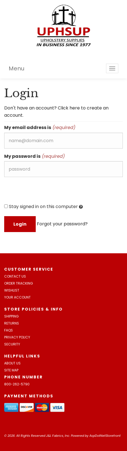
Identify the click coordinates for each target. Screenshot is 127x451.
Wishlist (11, 290)
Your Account (17, 297)
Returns (11, 323)
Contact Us (15, 276)
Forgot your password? (62, 224)
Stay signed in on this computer (43, 206)
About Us (12, 363)
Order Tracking (18, 283)
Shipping (11, 316)
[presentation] (46, 192)
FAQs (8, 330)
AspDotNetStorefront (105, 435)
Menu (16, 68)
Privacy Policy (17, 337)
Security (12, 344)
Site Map (11, 370)
